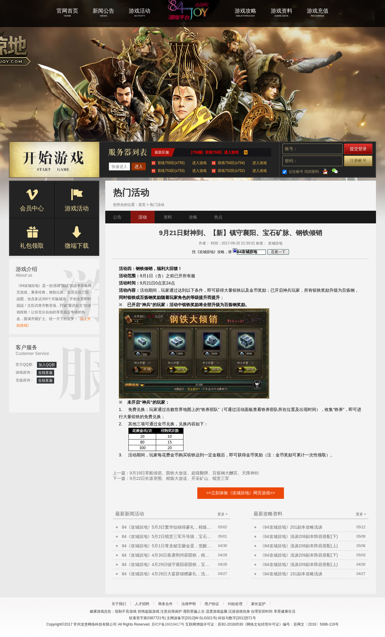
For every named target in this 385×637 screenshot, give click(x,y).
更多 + (222, 514)
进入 (138, 166)
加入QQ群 (46, 365)
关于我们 (119, 604)
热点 (218, 217)
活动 (142, 217)
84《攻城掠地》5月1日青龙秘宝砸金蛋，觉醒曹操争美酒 (167, 545)
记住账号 (296, 171)
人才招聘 (142, 604)
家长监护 (258, 604)
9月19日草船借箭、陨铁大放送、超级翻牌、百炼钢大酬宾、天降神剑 (194, 473)
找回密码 (311, 171)
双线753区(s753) (182, 171)
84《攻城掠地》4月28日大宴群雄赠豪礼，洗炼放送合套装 (167, 573)
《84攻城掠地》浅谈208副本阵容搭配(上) (299, 545)
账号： (291, 148)
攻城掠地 (192, 18)
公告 (117, 217)
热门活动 (157, 205)
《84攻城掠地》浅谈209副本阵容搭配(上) (299, 564)
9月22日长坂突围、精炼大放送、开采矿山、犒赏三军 (179, 478)
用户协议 (212, 604)
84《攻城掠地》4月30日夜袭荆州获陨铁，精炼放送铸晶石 (167, 555)
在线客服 (45, 373)
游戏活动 (77, 200)
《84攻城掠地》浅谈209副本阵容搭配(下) (299, 555)
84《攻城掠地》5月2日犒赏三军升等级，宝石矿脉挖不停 (167, 536)
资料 (168, 217)
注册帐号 (358, 160)
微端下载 (77, 237)
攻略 (193, 217)
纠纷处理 (235, 604)
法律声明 (188, 604)
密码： (291, 160)
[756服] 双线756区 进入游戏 (214, 152)
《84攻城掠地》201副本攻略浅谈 (291, 527)
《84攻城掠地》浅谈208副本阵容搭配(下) (299, 536)
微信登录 (334, 171)
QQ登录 (325, 171)
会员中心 (32, 200)
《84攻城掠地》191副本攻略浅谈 (291, 573)
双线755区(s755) (182, 163)
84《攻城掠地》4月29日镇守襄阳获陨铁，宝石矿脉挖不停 (167, 564)
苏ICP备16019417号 (168, 624)
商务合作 (165, 604)
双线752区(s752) (242, 171)
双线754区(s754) (242, 163)
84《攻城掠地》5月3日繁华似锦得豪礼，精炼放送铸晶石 (167, 527)
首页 (142, 205)
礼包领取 (32, 237)
